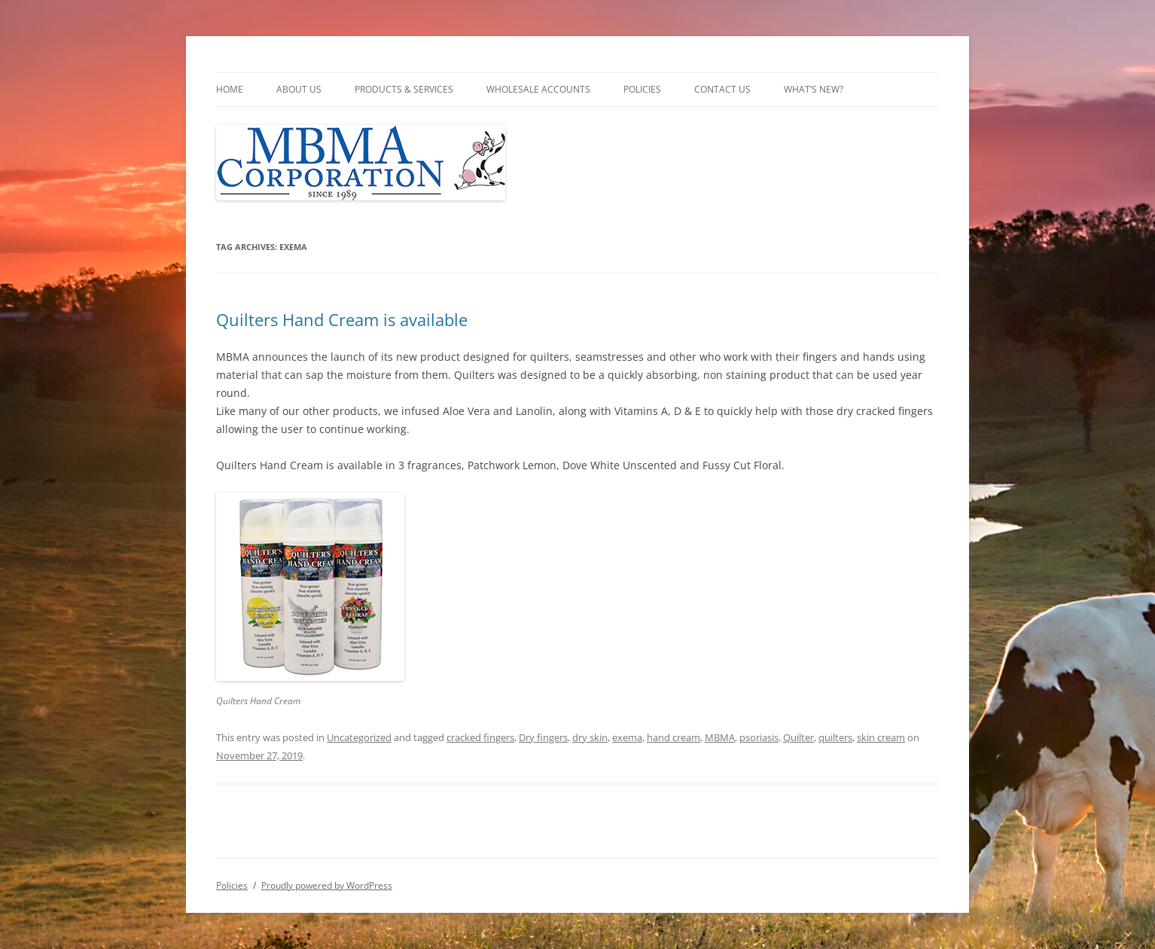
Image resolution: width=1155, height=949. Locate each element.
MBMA (720, 737)
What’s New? (813, 89)
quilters (835, 737)
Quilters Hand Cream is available (342, 319)
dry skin (590, 737)
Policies (642, 89)
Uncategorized (359, 737)
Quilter (798, 737)
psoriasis (759, 737)
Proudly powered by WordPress (326, 885)
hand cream (673, 737)
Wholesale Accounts (538, 89)
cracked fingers (480, 737)
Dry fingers (543, 737)
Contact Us (722, 89)
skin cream (881, 737)
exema (627, 737)
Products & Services (404, 89)
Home (229, 89)
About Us (299, 89)
